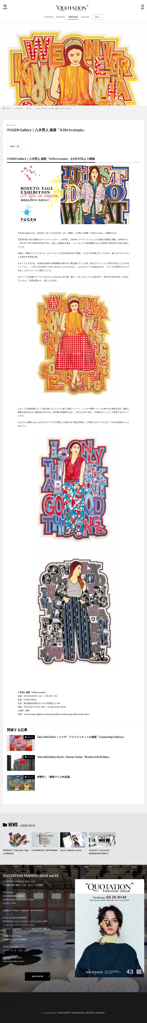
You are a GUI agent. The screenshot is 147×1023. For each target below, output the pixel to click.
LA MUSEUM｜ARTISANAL (45, 850)
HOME (7, 108)
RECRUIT (10, 1007)
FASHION (48, 17)
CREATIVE (73, 17)
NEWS (28, 108)
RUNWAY (60, 17)
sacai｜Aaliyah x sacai (70, 850)
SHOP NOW (37, 976)
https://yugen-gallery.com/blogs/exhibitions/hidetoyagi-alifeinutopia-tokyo (56, 714)
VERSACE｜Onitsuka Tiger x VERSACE (16, 852)
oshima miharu (12, 1005)
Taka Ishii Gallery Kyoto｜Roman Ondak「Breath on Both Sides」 (74, 756)
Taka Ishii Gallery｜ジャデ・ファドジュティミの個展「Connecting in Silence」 (81, 736)
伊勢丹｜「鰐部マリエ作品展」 (54, 776)
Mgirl (97, 17)
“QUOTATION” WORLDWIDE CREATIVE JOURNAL (81, 1013)
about (8, 1001)
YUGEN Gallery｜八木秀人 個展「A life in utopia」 (53, 108)
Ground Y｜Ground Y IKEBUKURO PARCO (99, 852)
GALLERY (85, 17)
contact (9, 1003)
